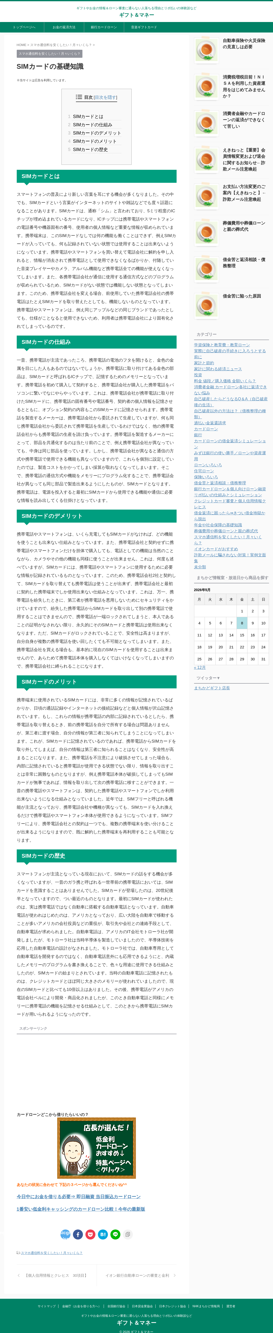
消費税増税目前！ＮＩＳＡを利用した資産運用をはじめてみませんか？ (245, 82)
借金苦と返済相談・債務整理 (245, 256)
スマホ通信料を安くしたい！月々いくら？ (52, 1247)
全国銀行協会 (116, 1301)
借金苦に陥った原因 (238, 292)
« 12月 (200, 615)
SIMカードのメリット (94, 139)
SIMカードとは (88, 116)
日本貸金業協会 (142, 1301)
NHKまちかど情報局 (206, 1301)
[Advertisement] (59, 1067)
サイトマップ (47, 1301)
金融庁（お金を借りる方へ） (81, 1301)
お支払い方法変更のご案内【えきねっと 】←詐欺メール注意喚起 (244, 190)
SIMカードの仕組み (92, 124)
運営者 (230, 1301)
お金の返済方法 (64, 27)
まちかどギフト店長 (212, 636)
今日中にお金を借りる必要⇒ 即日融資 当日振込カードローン (68, 1192)
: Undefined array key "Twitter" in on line (65, 1229)
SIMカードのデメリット (96, 131)
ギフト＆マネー (136, 15)
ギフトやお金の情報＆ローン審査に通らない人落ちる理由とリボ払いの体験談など (136, 1310)
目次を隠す (105, 97)
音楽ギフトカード (144, 27)
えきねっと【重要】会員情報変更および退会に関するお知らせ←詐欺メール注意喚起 (245, 154)
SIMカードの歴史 (90, 146)
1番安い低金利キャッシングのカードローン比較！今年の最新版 (70, 1204)
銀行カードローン (104, 27)
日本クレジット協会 (172, 1301)
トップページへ (24, 27)
